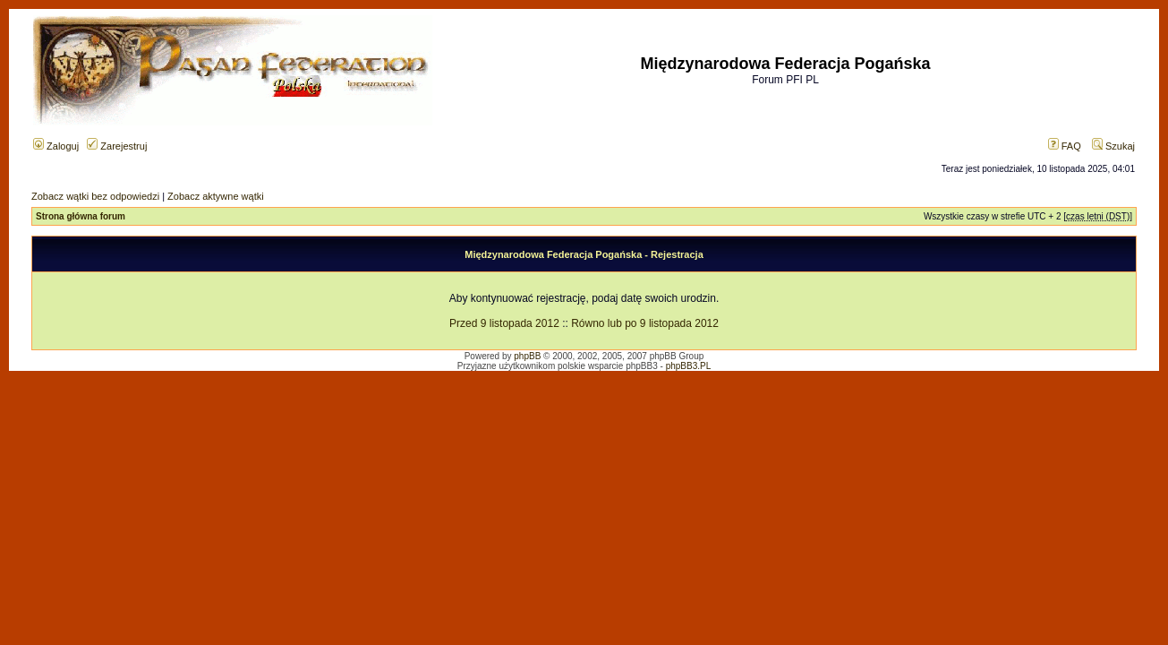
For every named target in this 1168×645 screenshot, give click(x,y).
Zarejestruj (117, 146)
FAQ (1064, 146)
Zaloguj (56, 146)
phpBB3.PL (689, 366)
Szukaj (1113, 146)
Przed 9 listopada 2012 (504, 323)
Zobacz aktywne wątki (215, 196)
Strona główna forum (80, 216)
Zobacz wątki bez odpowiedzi (95, 196)
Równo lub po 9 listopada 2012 (645, 323)
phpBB (527, 356)
